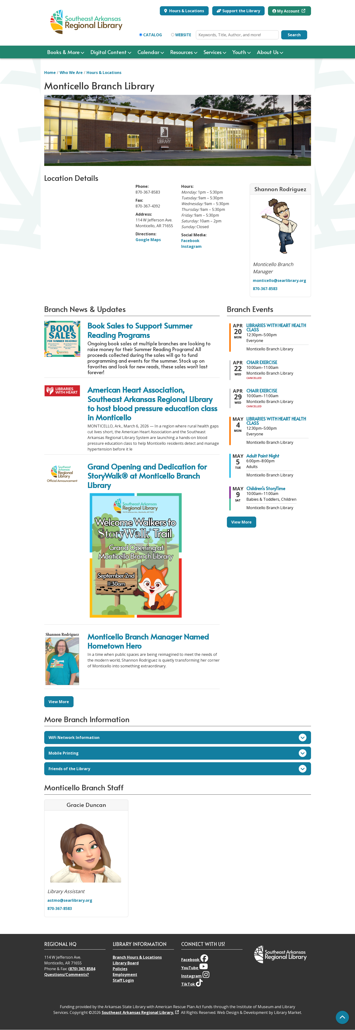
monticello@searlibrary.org (279, 280)
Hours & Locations (186, 10)
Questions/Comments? (66, 974)
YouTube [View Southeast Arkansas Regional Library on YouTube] (194, 967)
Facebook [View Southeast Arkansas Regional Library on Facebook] (194, 959)
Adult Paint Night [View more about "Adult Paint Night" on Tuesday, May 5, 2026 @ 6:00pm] (262, 456)
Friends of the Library (177, 769)
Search (294, 34)
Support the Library (238, 10)
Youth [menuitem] (239, 51)
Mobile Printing (177, 753)
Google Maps (148, 239)
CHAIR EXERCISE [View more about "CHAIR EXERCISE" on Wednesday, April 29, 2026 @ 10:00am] (261, 391)
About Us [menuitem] (268, 51)
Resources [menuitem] (181, 51)
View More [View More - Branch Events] (241, 522)
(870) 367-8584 (81, 968)
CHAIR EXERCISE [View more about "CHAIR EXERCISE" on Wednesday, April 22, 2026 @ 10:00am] (261, 362)
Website (183, 34)
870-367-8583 (265, 288)
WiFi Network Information (177, 737)
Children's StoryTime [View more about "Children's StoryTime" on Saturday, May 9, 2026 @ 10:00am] (265, 488)
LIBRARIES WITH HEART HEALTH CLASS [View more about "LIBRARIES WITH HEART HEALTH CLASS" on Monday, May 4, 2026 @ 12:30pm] (276, 421)
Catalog (152, 34)
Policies (120, 968)
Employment (125, 974)
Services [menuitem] (213, 51)
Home (50, 72)
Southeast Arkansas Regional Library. (138, 1012)
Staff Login (123, 980)
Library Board (126, 963)
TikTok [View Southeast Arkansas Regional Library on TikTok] (192, 984)
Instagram (191, 246)
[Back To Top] (342, 1017)
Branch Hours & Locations (137, 957)
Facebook (190, 240)
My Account (286, 11)
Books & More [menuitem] (63, 51)
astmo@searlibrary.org (69, 900)
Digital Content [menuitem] (108, 51)
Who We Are (71, 72)
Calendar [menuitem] (148, 51)
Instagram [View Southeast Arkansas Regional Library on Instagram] (195, 976)
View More (59, 701)
